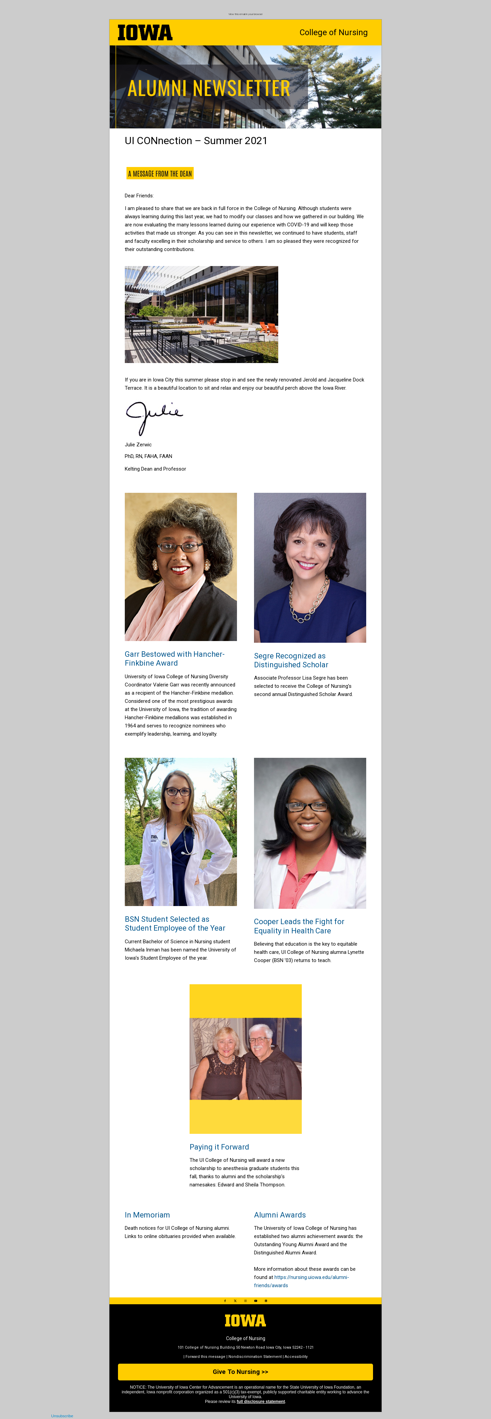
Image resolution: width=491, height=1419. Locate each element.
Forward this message (205, 1356)
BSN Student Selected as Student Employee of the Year (175, 923)
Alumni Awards (280, 1215)
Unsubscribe (62, 1416)
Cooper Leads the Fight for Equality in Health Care (299, 926)
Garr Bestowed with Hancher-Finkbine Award (175, 658)
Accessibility (296, 1356)
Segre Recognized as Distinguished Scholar (291, 660)
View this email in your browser (245, 14)
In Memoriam (147, 1215)
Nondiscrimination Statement (255, 1356)
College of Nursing (334, 32)
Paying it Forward (219, 1147)
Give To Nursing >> (240, 1372)
